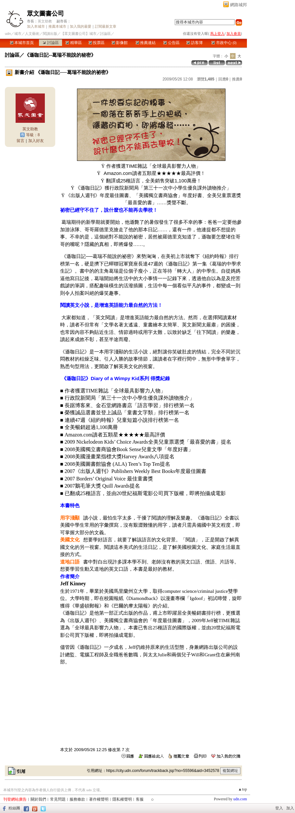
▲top (242, 789)
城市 (17, 34)
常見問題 (58, 799)
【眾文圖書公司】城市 (78, 34)
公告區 (171, 42)
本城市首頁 (22, 42)
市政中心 (224, 42)
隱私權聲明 (122, 799)
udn (8, 34)
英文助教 (45, 21)
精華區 (74, 42)
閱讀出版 (50, 34)
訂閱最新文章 (105, 26)
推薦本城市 (57, 26)
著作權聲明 (99, 799)
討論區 (50, 42)
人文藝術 (32, 34)
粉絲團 (14, 808)
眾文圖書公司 (45, 13)
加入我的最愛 (80, 26)
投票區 (97, 42)
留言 (20, 140)
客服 (140, 799)
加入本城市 (36, 26)
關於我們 (38, 799)
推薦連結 (146, 42)
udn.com (240, 799)
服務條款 (77, 799)
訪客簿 (194, 42)
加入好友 (36, 140)
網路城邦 (238, 4)
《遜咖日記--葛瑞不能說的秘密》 (60, 55)
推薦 (237, 79)
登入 (279, 808)
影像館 (120, 42)
